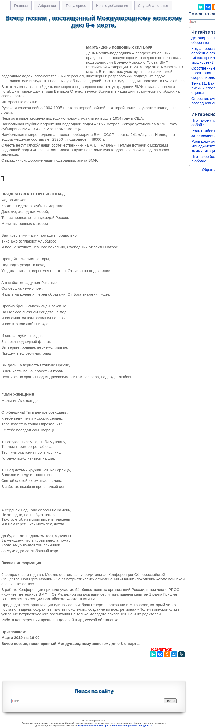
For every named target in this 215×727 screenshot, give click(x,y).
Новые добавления (112, 6)
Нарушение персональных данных (132, 725)
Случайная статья (153, 6)
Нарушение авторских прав (93, 725)
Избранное (47, 6)
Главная (21, 6)
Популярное (76, 6)
